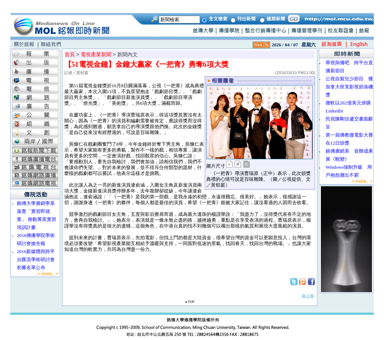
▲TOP (189, 301)
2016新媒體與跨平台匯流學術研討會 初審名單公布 (38, 259)
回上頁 (308, 296)
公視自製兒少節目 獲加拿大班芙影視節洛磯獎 (349, 87)
